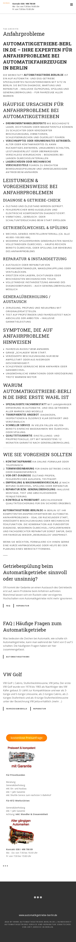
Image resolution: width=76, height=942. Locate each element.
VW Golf (12, 674)
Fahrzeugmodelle (16, 708)
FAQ (8, 606)
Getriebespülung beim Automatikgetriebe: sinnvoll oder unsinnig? (35, 572)
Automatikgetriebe (18, 657)
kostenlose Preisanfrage (26, 738)
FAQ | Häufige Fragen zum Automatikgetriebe (32, 626)
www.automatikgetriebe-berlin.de (38, 915)
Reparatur (22, 606)
